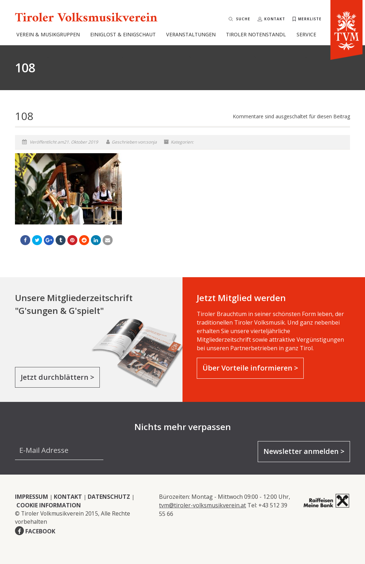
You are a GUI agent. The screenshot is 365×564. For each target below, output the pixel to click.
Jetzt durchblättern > (57, 377)
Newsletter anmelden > (303, 451)
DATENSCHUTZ (109, 497)
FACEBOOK (40, 531)
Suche (243, 18)
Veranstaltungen (191, 44)
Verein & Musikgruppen (48, 44)
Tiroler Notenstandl (256, 44)
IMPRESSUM (31, 497)
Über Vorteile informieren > (250, 368)
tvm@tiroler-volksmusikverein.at (202, 505)
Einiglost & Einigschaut (123, 44)
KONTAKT (68, 497)
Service (306, 44)
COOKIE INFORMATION (48, 505)
